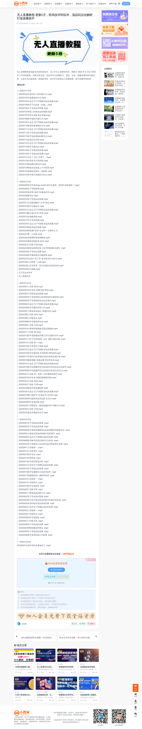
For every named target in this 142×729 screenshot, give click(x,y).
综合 (33, 23)
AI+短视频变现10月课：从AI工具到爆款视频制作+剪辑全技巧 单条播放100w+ (120, 128)
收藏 (82, 624)
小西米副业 (70, 720)
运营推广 (46, 692)
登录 (126, 4)
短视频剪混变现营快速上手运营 (88, 668)
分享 (74, 624)
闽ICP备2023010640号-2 (71, 722)
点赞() (91, 624)
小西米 (22, 624)
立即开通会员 (68, 554)
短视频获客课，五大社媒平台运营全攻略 (45, 695)
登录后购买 (56, 570)
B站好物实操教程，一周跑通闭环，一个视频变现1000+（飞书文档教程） (120, 137)
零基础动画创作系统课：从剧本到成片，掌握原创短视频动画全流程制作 (120, 86)
